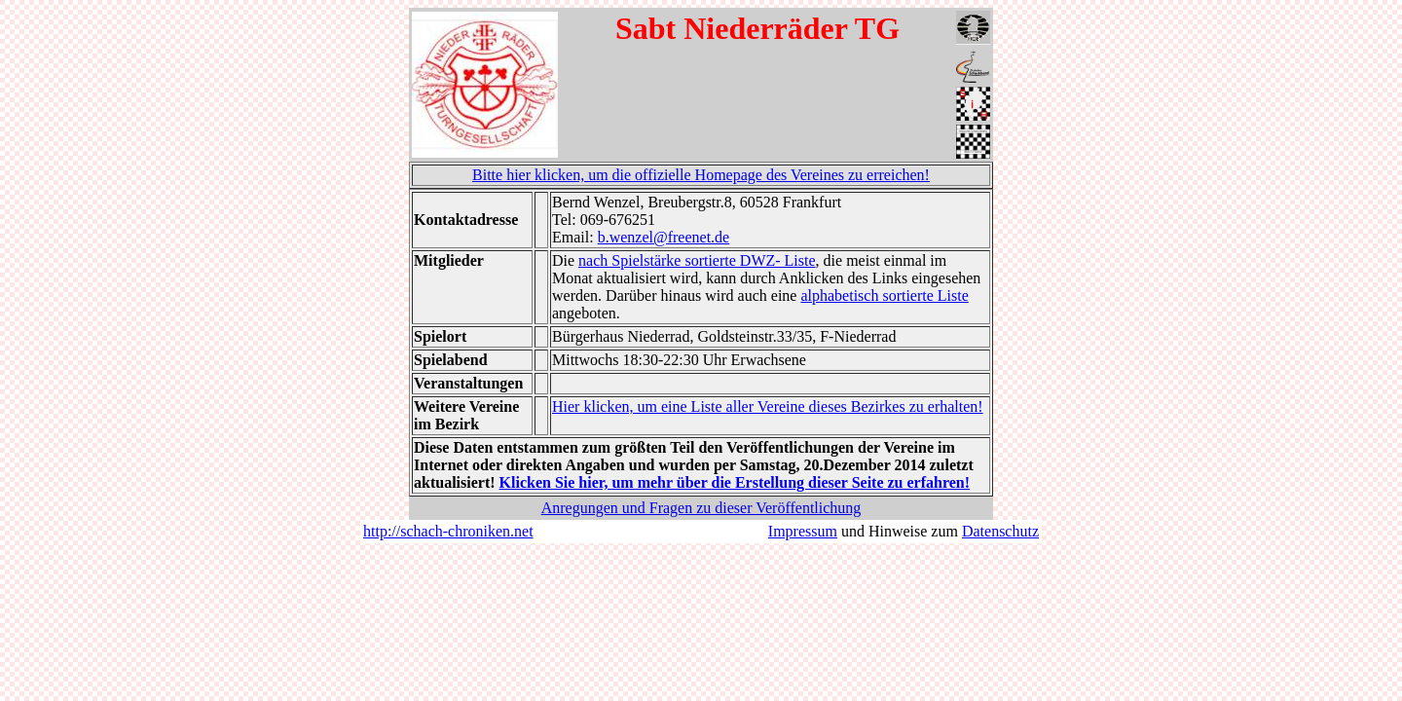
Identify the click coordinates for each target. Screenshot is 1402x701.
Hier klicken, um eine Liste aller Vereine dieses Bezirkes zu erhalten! (767, 406)
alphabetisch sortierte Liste (884, 295)
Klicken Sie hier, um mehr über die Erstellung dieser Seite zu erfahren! (735, 482)
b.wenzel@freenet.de (664, 237)
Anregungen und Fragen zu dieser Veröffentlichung (701, 507)
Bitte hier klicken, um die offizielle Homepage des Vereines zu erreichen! (701, 174)
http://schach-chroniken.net (448, 531)
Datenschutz (1000, 531)
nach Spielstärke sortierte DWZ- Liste (696, 260)
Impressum (802, 531)
